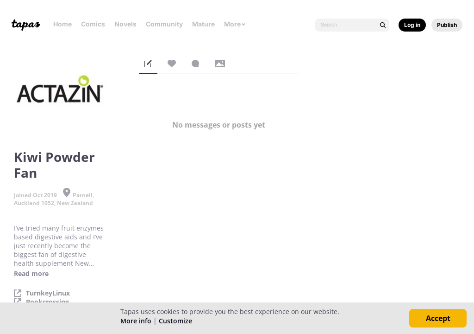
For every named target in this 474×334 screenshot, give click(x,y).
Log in (412, 24)
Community (164, 24)
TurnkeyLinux (48, 293)
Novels (125, 24)
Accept (438, 318)
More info (135, 320)
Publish (447, 24)
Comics (93, 24)
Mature (203, 24)
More (235, 24)
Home (62, 24)
